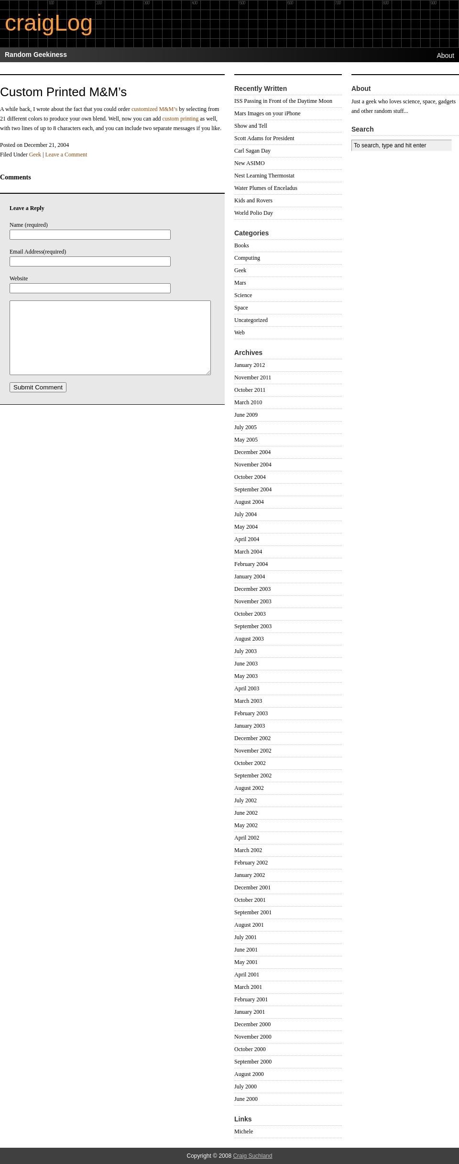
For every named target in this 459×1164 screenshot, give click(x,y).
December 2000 (252, 1024)
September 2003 (253, 626)
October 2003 (250, 613)
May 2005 (246, 439)
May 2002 (246, 825)
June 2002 (246, 812)
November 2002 (253, 750)
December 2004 (252, 452)
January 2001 (249, 1012)
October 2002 (250, 763)
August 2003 (249, 638)
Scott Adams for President (264, 138)
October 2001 (250, 900)
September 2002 (253, 775)
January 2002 (249, 875)
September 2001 (253, 912)
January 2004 (249, 576)
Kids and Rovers (253, 200)
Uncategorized (251, 320)
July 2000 (245, 1086)
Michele (243, 1131)
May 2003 (246, 676)
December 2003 (252, 589)
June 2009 (246, 414)
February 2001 (251, 999)
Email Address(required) (38, 251)
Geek (35, 154)
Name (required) (29, 225)
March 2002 (248, 850)
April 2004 (246, 539)
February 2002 (251, 862)
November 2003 (253, 601)
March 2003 (248, 701)
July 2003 (245, 651)
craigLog (49, 22)
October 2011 (249, 390)
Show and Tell (250, 125)
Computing (247, 258)
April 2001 (246, 974)
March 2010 (248, 402)
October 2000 (250, 1049)
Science (243, 295)
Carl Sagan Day (252, 150)
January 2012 (249, 365)
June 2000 (246, 1099)
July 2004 (245, 514)
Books (241, 245)
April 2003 (246, 688)
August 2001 (249, 924)
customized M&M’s (154, 109)
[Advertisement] (380, 223)
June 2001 (246, 949)
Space (241, 307)
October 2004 (250, 477)
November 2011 (252, 377)
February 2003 (251, 713)
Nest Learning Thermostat (264, 175)
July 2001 (245, 937)
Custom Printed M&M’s (63, 92)
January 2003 (249, 725)
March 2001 (248, 987)
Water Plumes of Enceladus (265, 188)
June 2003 (246, 663)
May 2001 (246, 962)
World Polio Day (253, 213)
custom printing (181, 118)
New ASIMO (249, 163)
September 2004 (253, 489)
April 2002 (246, 837)
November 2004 (253, 464)
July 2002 (245, 800)
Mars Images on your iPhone (267, 113)
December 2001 (252, 887)
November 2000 (253, 1036)
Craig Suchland (252, 1156)
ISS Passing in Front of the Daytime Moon (283, 101)
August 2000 (249, 1074)
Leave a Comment (66, 154)
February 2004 (251, 564)
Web (239, 332)
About (445, 55)
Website (19, 278)
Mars (240, 282)
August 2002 (249, 788)
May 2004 (246, 526)
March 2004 (248, 551)
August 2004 (249, 502)
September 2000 (253, 1061)
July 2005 (245, 427)
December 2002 (252, 738)
